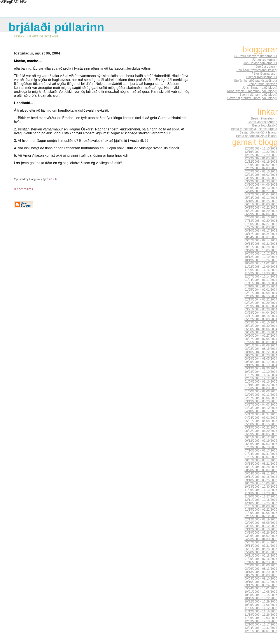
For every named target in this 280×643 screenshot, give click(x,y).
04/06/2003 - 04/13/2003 (261, 188)
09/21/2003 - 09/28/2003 (261, 247)
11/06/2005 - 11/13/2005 (261, 490)
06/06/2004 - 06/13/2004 (261, 332)
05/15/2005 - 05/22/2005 (261, 427)
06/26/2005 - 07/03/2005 (261, 444)
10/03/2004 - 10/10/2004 (261, 371)
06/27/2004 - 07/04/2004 (261, 339)
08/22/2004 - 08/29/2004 (261, 355)
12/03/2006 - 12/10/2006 (261, 621)
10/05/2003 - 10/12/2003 (261, 253)
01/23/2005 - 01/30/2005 (261, 388)
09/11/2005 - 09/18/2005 (261, 476)
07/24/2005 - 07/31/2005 (261, 453)
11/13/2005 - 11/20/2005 (261, 493)
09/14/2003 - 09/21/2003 (261, 243)
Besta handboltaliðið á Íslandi (256, 136)
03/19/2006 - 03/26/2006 (261, 532)
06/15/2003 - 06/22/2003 (261, 207)
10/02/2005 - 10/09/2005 (261, 483)
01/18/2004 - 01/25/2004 (261, 286)
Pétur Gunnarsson (264, 73)
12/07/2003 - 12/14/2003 (261, 276)
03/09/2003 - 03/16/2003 (261, 178)
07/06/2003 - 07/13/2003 (261, 217)
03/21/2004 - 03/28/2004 (261, 309)
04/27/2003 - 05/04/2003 (261, 194)
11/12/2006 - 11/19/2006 (261, 611)
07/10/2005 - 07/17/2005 (261, 450)
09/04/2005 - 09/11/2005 (261, 473)
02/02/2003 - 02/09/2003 (261, 168)
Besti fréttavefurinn (264, 118)
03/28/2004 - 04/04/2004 (261, 312)
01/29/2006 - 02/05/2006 (261, 513)
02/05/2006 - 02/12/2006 (261, 516)
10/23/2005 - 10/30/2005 (261, 486)
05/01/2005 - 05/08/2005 (261, 421)
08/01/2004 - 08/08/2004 (261, 345)
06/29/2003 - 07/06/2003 (261, 214)
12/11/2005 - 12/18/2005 (261, 499)
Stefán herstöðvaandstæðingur (255, 80)
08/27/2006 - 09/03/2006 (261, 575)
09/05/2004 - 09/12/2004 (261, 362)
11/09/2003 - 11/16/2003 (261, 270)
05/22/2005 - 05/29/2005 (261, 430)
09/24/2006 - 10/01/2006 (261, 588)
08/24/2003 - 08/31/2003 (261, 237)
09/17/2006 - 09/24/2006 (261, 585)
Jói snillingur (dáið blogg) (259, 87)
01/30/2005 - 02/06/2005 (261, 391)
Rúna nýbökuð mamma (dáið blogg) (252, 91)
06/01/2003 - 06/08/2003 (261, 204)
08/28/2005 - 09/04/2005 (261, 470)
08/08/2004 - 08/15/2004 (261, 348)
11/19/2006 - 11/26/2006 (261, 614)
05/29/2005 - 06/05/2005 (261, 434)
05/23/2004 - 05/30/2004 (261, 325)
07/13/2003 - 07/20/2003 (261, 220)
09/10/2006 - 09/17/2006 (261, 581)
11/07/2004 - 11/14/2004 (261, 375)
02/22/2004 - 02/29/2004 (261, 302)
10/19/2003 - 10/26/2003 (261, 260)
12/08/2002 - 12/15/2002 (261, 148)
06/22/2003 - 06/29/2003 (261, 211)
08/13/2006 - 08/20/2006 (261, 572)
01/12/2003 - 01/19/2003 (261, 161)
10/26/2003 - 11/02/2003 (261, 263)
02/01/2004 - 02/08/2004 (261, 293)
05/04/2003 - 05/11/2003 (261, 197)
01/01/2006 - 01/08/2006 (261, 506)
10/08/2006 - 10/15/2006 (261, 595)
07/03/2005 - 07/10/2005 (261, 447)
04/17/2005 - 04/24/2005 (261, 414)
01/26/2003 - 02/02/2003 (261, 165)
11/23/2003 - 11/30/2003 (261, 273)
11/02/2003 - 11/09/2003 (261, 266)
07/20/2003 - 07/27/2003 (261, 224)
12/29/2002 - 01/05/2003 (261, 158)
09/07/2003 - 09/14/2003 (261, 240)
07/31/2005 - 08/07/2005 (261, 457)
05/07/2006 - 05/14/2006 (261, 542)
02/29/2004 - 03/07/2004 (261, 306)
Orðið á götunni (266, 66)
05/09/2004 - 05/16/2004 (261, 322)
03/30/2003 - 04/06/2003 (261, 184)
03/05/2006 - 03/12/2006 (261, 526)
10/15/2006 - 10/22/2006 (261, 598)
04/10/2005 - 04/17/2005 (261, 411)
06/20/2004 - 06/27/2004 (261, 335)
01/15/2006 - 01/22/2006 (261, 509)
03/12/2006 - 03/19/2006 (261, 529)
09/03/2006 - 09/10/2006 (261, 578)
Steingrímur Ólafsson (262, 84)
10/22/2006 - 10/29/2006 (261, 601)
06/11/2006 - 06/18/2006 (261, 555)
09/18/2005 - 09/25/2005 (261, 480)
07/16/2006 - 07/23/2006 (261, 562)
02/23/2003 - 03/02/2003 (261, 174)
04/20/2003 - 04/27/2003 (261, 191)
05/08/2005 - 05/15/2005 (261, 424)
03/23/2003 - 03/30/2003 (261, 181)
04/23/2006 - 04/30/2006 (261, 539)
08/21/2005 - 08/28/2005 (261, 467)
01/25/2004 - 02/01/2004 (261, 289)
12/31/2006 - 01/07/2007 (261, 631)
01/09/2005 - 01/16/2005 (261, 381)
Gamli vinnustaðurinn (262, 122)
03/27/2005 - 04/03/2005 (261, 404)
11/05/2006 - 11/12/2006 (261, 608)
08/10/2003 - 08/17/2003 (261, 230)
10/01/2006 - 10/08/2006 (261, 591)
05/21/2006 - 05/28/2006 (261, 549)
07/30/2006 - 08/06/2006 (261, 565)
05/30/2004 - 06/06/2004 (261, 329)
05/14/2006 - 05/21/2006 (261, 545)
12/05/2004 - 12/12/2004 (261, 378)
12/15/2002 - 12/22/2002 (261, 151)
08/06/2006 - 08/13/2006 (261, 568)
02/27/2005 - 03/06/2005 (261, 398)
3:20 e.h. (52, 179)
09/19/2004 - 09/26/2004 (261, 368)
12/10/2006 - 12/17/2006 (261, 624)
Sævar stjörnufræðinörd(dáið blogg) (252, 98)
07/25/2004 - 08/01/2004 (261, 342)
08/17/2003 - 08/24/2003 (261, 233)
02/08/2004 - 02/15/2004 (261, 296)
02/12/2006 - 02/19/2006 (261, 519)
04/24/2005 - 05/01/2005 (261, 417)
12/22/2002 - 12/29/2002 (261, 155)
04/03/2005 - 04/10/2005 (261, 407)
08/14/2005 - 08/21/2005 (261, 463)
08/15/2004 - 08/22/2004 (261, 352)
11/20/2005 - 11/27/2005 (261, 496)
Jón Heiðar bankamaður (260, 63)
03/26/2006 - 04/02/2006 (261, 536)
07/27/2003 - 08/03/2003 (261, 227)
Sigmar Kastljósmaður (261, 77)
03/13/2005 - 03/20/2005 (261, 401)
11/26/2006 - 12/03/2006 (261, 618)
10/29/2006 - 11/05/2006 (261, 604)
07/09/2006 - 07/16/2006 (261, 558)
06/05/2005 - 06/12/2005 (261, 437)
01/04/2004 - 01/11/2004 (261, 279)
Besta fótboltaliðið (264, 125)
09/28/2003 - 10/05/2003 (261, 250)
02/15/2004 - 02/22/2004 (261, 299)
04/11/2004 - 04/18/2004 (261, 316)
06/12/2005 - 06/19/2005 (261, 440)
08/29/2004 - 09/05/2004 (261, 358)
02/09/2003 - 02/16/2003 (261, 171)
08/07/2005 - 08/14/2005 (261, 460)
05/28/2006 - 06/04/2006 (261, 552)
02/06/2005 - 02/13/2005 (261, 394)
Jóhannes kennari (264, 59)
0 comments (23, 189)
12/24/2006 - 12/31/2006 (261, 627)
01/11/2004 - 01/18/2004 (261, 283)
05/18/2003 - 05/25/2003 (261, 201)
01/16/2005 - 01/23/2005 (261, 385)
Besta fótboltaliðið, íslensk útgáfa (254, 129)
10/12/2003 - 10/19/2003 (261, 256)
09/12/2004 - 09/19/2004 (261, 365)
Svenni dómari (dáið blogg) (258, 94)
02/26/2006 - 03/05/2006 (261, 522)
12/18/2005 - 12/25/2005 (261, 503)
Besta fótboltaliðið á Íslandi (258, 132)
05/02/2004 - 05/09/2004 (261, 319)
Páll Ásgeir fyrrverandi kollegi (256, 70)
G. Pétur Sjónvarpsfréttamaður (255, 56)
